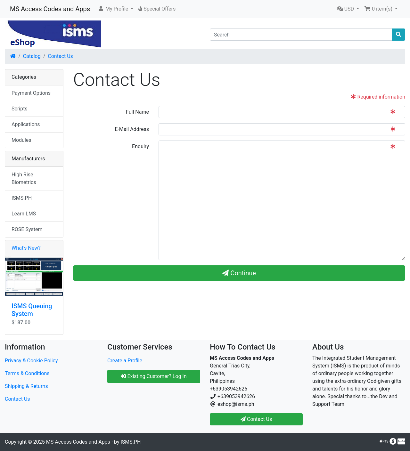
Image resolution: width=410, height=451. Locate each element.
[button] (115, 9)
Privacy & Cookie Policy (31, 361)
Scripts (20, 109)
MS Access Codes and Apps (50, 9)
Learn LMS (24, 214)
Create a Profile (124, 361)
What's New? (26, 248)
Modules (21, 140)
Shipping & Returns (26, 386)
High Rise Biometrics (24, 178)
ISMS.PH (22, 198)
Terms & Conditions (27, 373)
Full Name (137, 112)
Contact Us (60, 56)
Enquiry (140, 146)
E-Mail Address (132, 129)
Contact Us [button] (256, 419)
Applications (26, 124)
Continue (239, 273)
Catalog (32, 56)
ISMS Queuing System (32, 310)
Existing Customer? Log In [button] (153, 376)
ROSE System (27, 229)
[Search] (301, 34)
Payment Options (31, 93)
